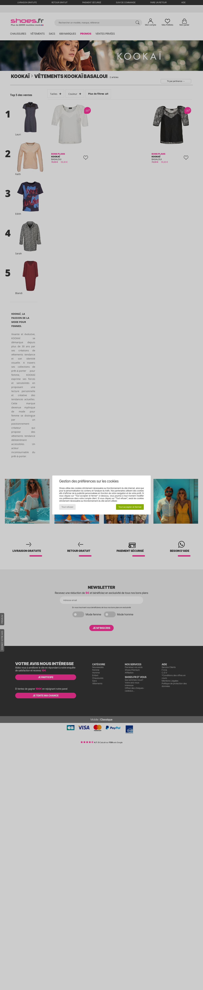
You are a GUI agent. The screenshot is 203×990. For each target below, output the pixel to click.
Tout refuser (67, 507)
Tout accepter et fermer (130, 507)
